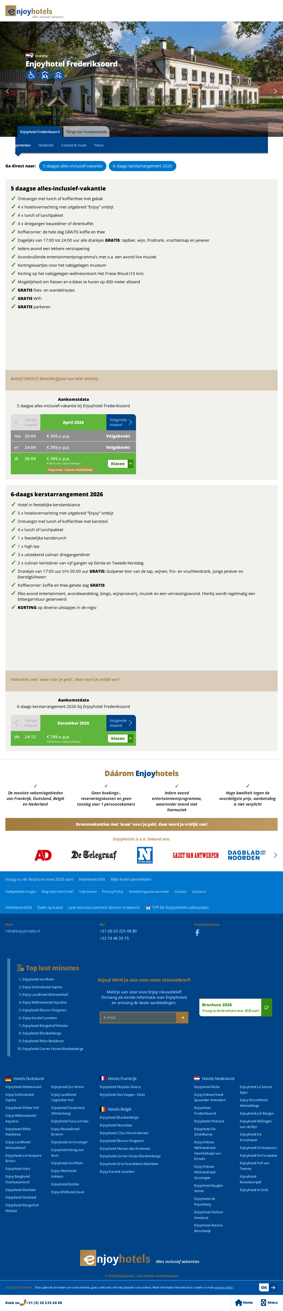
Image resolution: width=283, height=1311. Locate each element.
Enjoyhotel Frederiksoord (39, 131)
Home (244, 1302)
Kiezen (118, 463)
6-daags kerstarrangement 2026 (142, 165)
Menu (269, 1302)
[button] (7, 91)
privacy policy (223, 1287)
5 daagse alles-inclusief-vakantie (72, 165)
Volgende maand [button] (121, 422)
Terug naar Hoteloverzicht (86, 131)
